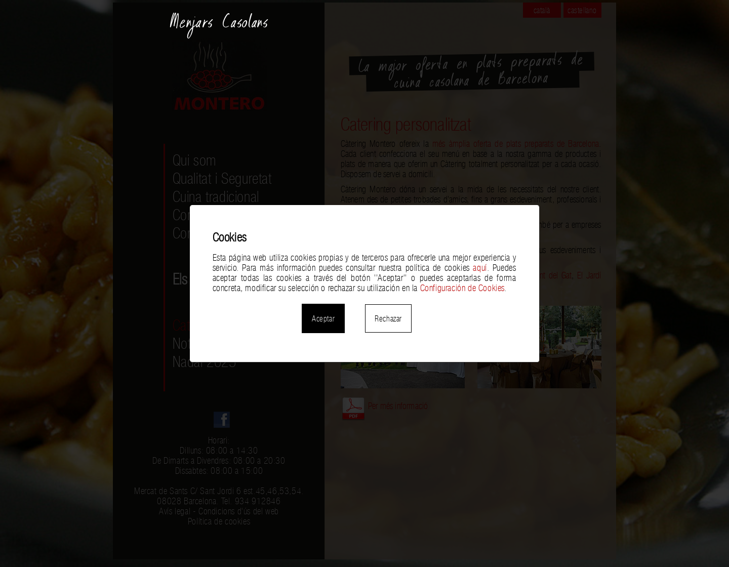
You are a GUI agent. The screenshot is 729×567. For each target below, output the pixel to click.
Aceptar (323, 318)
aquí (480, 268)
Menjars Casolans (219, 26)
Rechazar (388, 318)
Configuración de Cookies (462, 288)
